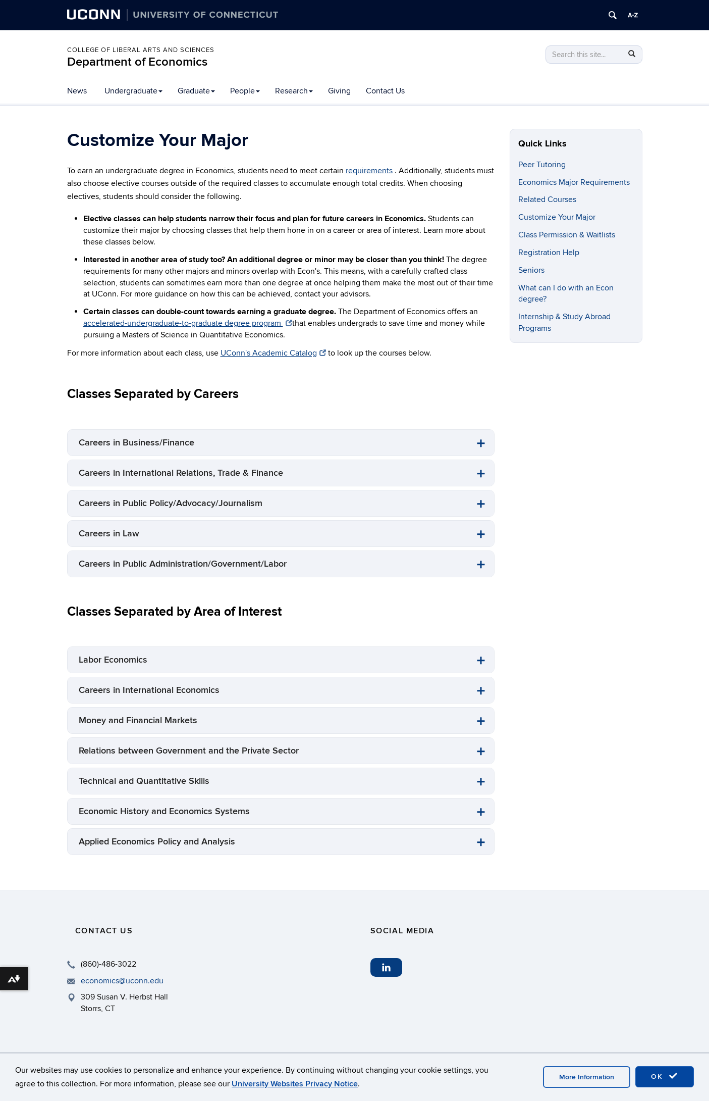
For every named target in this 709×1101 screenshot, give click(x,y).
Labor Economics (113, 660)
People (245, 91)
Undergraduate (133, 91)
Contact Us (385, 91)
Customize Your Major (556, 217)
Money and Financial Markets (138, 720)
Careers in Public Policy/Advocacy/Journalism (170, 503)
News (77, 91)
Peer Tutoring (542, 165)
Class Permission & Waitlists (566, 235)
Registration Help (548, 252)
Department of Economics (137, 62)
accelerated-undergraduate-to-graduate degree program (187, 323)
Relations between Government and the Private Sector (189, 750)
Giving (339, 91)
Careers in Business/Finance (136, 442)
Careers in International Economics (149, 690)
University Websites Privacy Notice (295, 1084)
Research (294, 91)
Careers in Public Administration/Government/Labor (183, 564)
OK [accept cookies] (664, 1076)
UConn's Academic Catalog (273, 353)
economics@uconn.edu (122, 981)
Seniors (531, 270)
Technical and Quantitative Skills (144, 781)
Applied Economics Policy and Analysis (157, 841)
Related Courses (547, 199)
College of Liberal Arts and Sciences (140, 50)
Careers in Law (109, 533)
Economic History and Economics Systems (164, 811)
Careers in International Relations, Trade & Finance (181, 473)
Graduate (196, 91)
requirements (369, 171)
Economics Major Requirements (574, 182)
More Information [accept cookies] (586, 1077)
